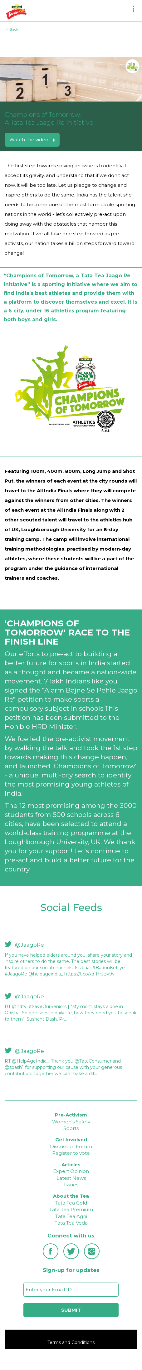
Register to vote (71, 1153)
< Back (12, 29)
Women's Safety (71, 1122)
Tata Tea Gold (71, 1203)
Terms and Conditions (71, 1342)
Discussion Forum (71, 1146)
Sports (71, 1128)
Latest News (71, 1178)
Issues (71, 1185)
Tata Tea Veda (71, 1223)
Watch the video (32, 140)
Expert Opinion (71, 1171)
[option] (71, 962)
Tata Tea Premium (71, 1209)
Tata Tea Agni (71, 1216)
